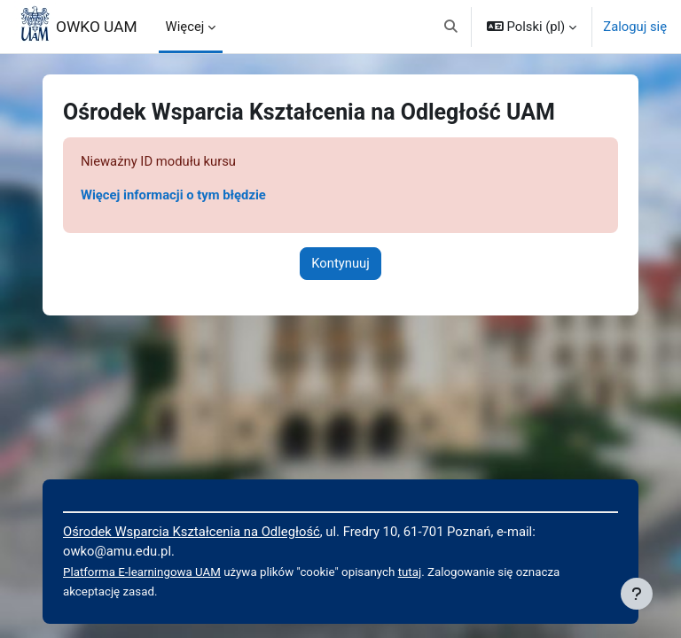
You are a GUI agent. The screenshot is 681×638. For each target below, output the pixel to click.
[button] (450, 26)
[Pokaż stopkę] (637, 594)
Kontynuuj (340, 263)
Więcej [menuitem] (185, 27)
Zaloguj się (635, 27)
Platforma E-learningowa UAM (142, 572)
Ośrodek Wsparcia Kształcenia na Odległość (191, 532)
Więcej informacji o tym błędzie (173, 195)
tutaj (409, 572)
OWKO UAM (96, 26)
